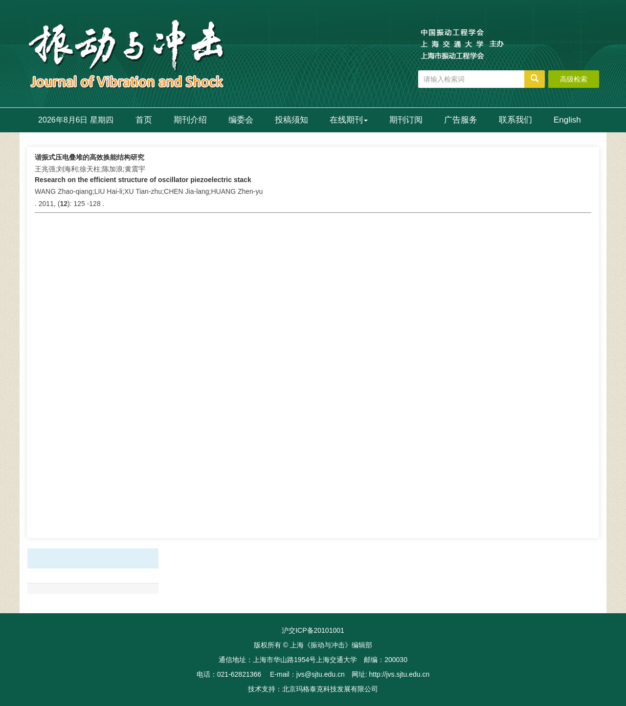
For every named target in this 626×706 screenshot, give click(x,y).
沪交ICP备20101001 (313, 630)
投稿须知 (291, 120)
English (567, 120)
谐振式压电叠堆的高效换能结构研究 (89, 157)
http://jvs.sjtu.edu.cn (399, 674)
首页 (143, 120)
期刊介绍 (190, 120)
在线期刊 (349, 120)
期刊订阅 (406, 120)
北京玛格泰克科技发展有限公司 (330, 689)
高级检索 (573, 79)
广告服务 (460, 120)
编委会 (240, 120)
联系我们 (515, 120)
